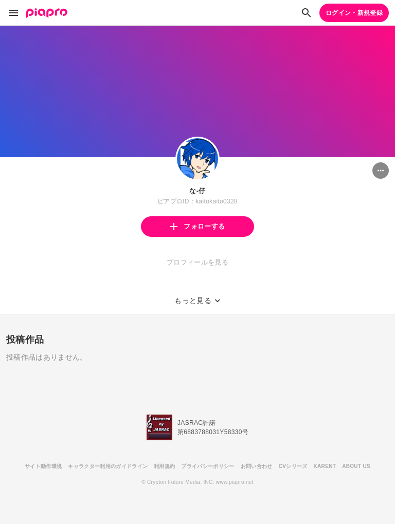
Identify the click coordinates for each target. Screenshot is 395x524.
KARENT (325, 466)
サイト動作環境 (43, 466)
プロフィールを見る (197, 262)
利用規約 (164, 466)
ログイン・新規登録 (354, 12)
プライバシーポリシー (207, 466)
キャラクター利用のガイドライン (108, 466)
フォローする (197, 226)
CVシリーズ (293, 466)
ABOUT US (356, 466)
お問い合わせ (257, 466)
